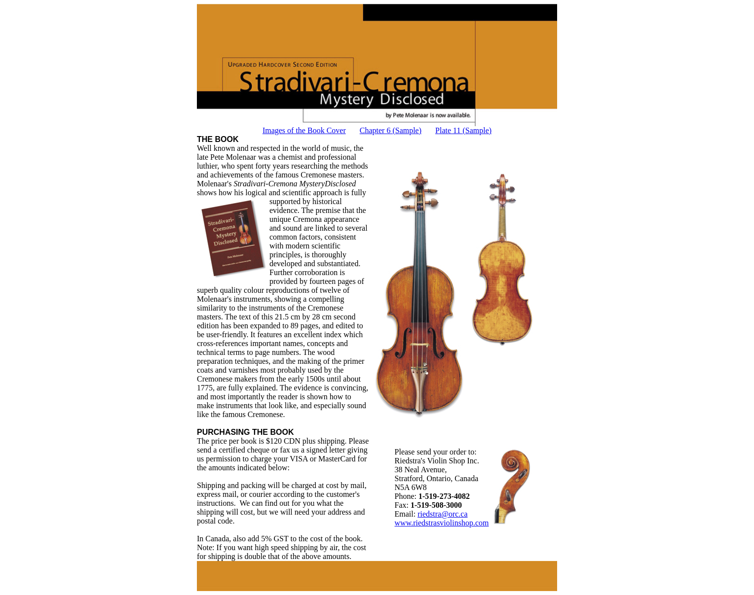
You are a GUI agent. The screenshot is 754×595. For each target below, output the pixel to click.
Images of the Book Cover (304, 130)
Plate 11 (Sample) (463, 130)
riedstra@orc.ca (442, 514)
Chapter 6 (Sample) (390, 130)
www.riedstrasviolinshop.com (442, 523)
